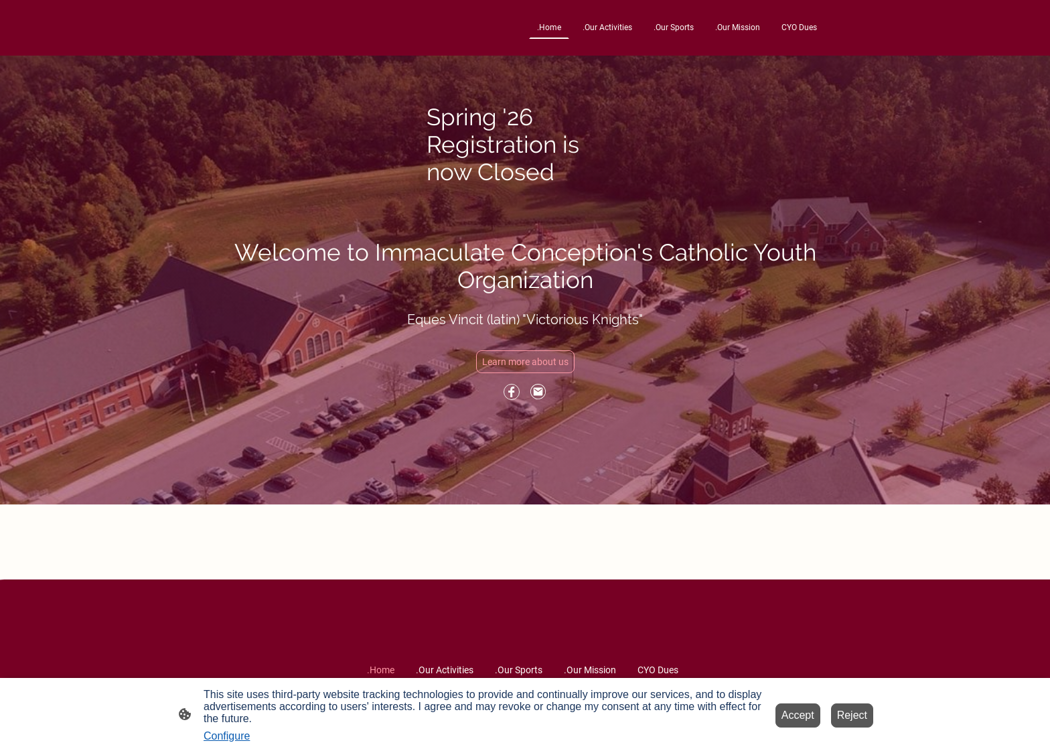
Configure (227, 736)
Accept (797, 715)
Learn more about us (525, 361)
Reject (852, 715)
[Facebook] (512, 392)
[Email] (538, 392)
